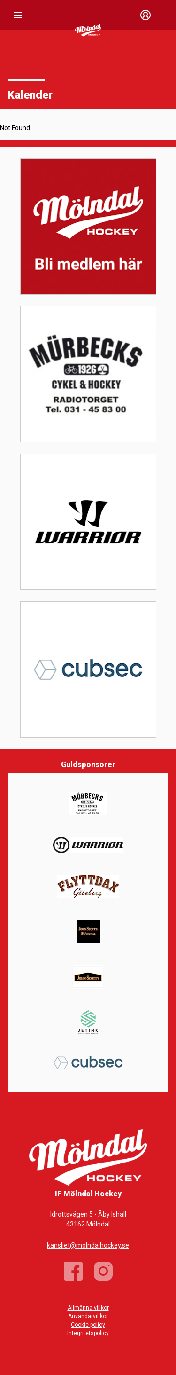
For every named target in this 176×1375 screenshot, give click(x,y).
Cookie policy (88, 1324)
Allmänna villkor (88, 1307)
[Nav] (17, 15)
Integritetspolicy (88, 1333)
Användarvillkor (88, 1316)
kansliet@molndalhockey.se (88, 1245)
